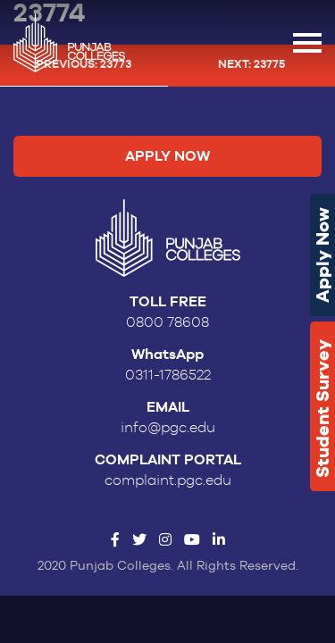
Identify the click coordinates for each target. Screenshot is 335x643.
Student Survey (322, 408)
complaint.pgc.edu (168, 480)
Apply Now (322, 255)
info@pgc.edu (168, 428)
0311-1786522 (168, 375)
